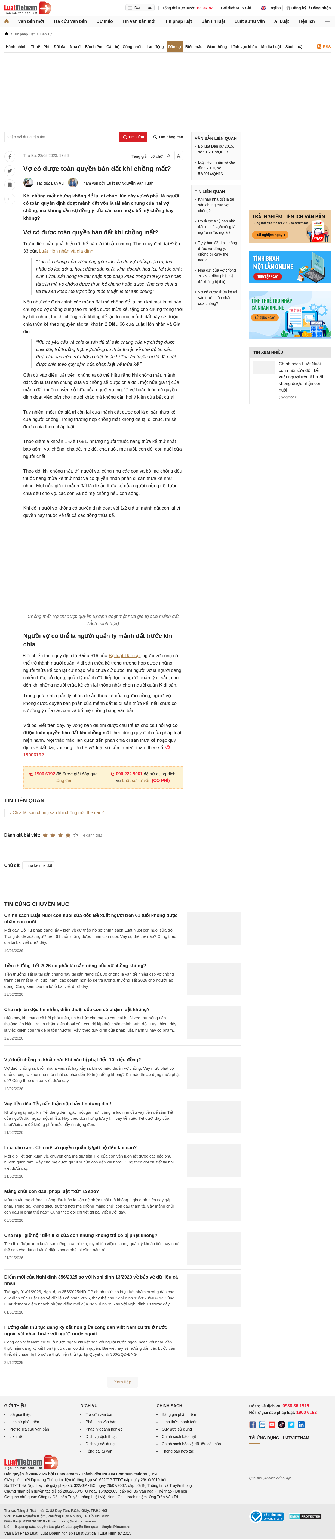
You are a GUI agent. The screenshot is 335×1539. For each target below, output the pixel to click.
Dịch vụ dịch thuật (101, 1436)
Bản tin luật (213, 21)
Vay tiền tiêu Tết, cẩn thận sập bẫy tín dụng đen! (57, 1103)
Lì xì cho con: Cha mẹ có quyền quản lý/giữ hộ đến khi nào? (70, 1147)
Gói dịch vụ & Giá (236, 8)
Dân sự (174, 47)
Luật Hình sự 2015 (115, 1533)
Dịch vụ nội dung (100, 1444)
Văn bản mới (31, 21)
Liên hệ (16, 1436)
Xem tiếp (122, 1382)
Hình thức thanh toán (179, 1422)
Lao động (155, 47)
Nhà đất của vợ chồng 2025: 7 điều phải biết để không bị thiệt (217, 276)
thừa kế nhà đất (38, 865)
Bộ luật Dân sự (124, 655)
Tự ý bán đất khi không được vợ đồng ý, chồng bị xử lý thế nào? (217, 251)
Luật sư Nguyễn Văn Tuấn (130, 183)
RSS (324, 46)
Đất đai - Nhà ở (67, 47)
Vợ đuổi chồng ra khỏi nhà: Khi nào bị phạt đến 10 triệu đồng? (72, 1059)
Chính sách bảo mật (179, 1436)
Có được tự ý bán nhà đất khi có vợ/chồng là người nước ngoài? (216, 227)
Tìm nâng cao (168, 137)
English (271, 8)
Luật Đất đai (86, 1533)
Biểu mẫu (193, 47)
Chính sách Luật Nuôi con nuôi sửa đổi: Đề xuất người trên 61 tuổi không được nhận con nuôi (301, 377)
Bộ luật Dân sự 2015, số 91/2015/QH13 (216, 149)
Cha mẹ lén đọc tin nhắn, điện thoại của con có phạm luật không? (77, 1009)
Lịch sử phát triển (24, 1422)
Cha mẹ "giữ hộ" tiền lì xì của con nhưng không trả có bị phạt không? (81, 1235)
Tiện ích (307, 21)
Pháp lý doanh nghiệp (103, 1429)
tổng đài (63, 780)
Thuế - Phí (40, 47)
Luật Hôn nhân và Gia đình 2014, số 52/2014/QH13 (216, 168)
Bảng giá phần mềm (179, 1414)
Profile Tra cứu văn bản (29, 1429)
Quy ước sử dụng (177, 1429)
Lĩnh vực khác (244, 47)
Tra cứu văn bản (70, 21)
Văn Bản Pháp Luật (21, 1533)
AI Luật (281, 21)
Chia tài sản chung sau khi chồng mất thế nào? (58, 812)
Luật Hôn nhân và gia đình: (67, 251)
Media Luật (271, 47)
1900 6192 (42, 774)
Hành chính (16, 47)
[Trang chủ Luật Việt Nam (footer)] (31, 1468)
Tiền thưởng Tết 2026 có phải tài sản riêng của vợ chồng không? (75, 965)
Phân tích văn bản (100, 1422)
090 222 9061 (126, 774)
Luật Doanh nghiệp (57, 1533)
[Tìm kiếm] (133, 137)
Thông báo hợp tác (178, 1451)
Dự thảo (104, 21)
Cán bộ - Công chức (124, 47)
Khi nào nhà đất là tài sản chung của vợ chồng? (216, 205)
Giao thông (217, 47)
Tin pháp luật (178, 21)
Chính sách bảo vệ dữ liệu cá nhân (191, 1444)
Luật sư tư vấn (250, 21)
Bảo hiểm (93, 47)
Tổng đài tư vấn (98, 1451)
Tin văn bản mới (138, 21)
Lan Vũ (57, 183)
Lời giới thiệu (21, 1414)
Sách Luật (294, 47)
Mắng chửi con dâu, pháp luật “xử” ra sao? (51, 1191)
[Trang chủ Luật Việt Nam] (27, 7)
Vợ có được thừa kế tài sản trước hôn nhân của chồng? (217, 298)
